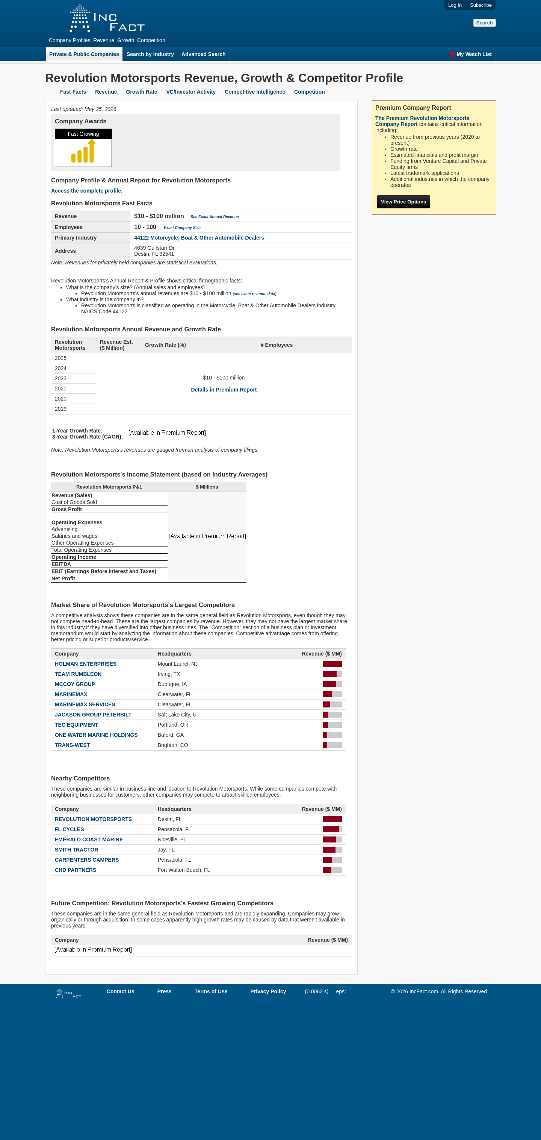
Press (164, 991)
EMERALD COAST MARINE (89, 839)
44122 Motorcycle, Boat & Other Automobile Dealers (199, 238)
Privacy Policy (268, 991)
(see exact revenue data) (254, 294)
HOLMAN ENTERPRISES (85, 664)
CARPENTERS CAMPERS (87, 860)
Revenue (106, 92)
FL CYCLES (69, 829)
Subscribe (481, 5)
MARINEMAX (71, 694)
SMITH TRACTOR (76, 850)
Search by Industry (150, 54)
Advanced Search (203, 54)
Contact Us (120, 991)
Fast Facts (73, 92)
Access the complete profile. (86, 191)
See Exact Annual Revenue (215, 217)
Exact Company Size (182, 228)
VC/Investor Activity (191, 92)
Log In (455, 5)
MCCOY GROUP (75, 684)
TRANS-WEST (72, 745)
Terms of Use (211, 991)
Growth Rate (141, 92)
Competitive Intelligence (255, 92)
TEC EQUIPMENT (76, 725)
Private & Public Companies (84, 54)
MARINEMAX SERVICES (85, 704)
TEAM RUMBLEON (78, 674)
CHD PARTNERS (75, 870)
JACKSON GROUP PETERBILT (93, 715)
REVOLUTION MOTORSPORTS (93, 819)
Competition (309, 92)
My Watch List (470, 54)
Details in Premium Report (224, 390)
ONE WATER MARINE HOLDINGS (96, 735)
